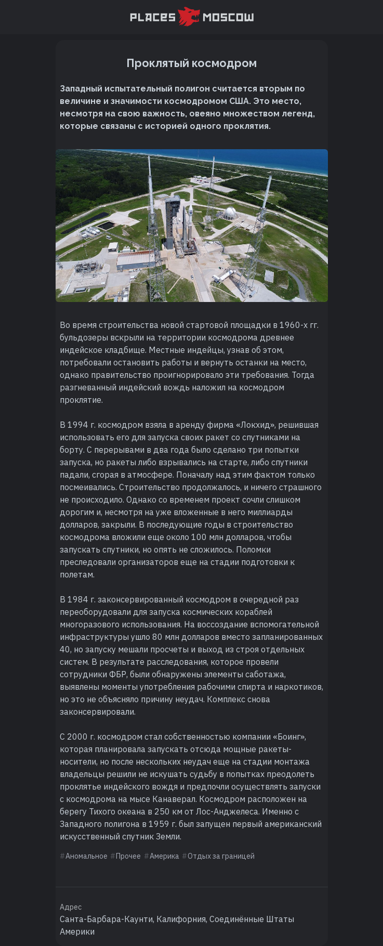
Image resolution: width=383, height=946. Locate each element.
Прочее (128, 856)
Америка (164, 856)
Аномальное (86, 856)
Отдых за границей (221, 856)
